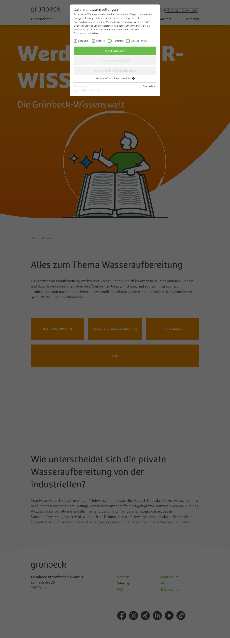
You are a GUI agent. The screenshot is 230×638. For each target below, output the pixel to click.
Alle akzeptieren (115, 50)
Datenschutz (149, 86)
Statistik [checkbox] (100, 40)
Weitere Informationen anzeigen (115, 78)
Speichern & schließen (115, 60)
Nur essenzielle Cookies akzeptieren (115, 70)
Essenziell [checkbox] (83, 40)
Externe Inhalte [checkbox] (139, 40)
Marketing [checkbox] (118, 40)
